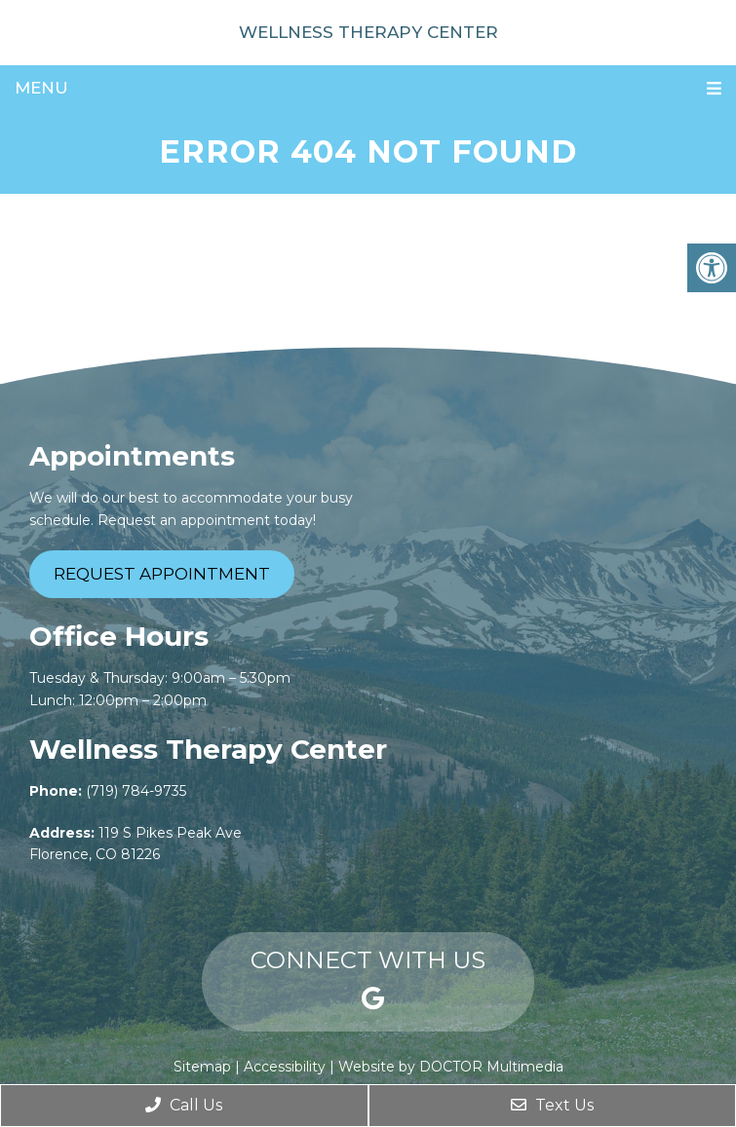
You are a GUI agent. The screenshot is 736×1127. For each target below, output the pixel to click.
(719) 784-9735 (136, 791)
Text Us (552, 1105)
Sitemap (202, 1066)
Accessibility (285, 1066)
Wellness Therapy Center (368, 32)
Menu (41, 87)
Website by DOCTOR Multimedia (450, 1066)
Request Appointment (162, 573)
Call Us (183, 1105)
